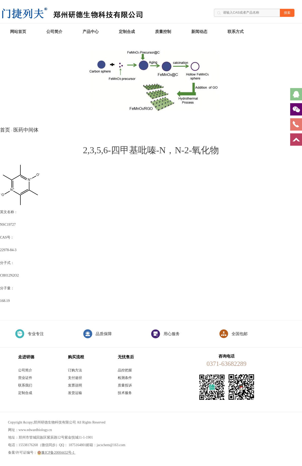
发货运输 (75, 393)
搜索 (287, 13)
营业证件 (25, 378)
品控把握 (125, 370)
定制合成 (127, 31)
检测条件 (125, 378)
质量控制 (163, 31)
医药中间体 (26, 130)
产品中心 (91, 31)
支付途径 (75, 378)
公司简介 (54, 31)
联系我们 (25, 385)
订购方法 (75, 370)
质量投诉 (125, 385)
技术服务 (125, 393)
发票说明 (75, 385)
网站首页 (18, 31)
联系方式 (236, 31)
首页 (5, 130)
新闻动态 (199, 31)
